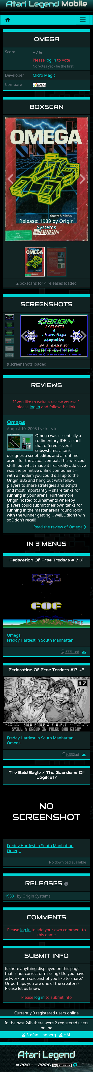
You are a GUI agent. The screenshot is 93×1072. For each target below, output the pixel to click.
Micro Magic (44, 75)
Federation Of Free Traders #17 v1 (46, 560)
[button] (11, 179)
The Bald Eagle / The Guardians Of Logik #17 (47, 775)
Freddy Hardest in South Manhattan (40, 640)
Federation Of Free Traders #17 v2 (46, 669)
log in (51, 60)
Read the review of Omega (59, 526)
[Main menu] (83, 20)
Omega (16, 422)
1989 (9, 896)
